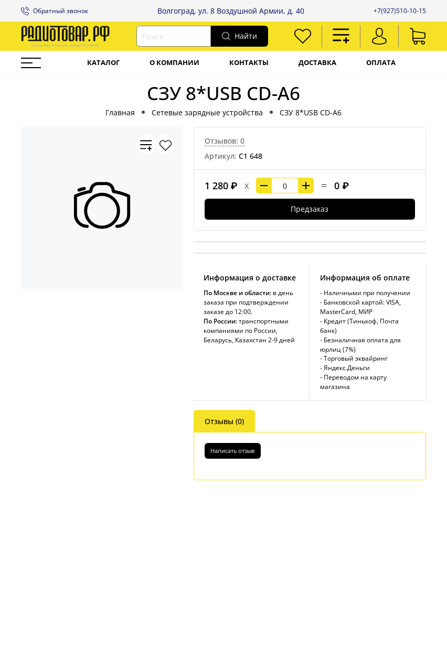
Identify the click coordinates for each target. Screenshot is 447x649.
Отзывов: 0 (224, 141)
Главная (120, 112)
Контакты (249, 62)
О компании (174, 62)
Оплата (381, 62)
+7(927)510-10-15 (400, 10)
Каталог (103, 62)
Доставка (317, 62)
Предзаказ (309, 209)
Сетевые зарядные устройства (207, 112)
